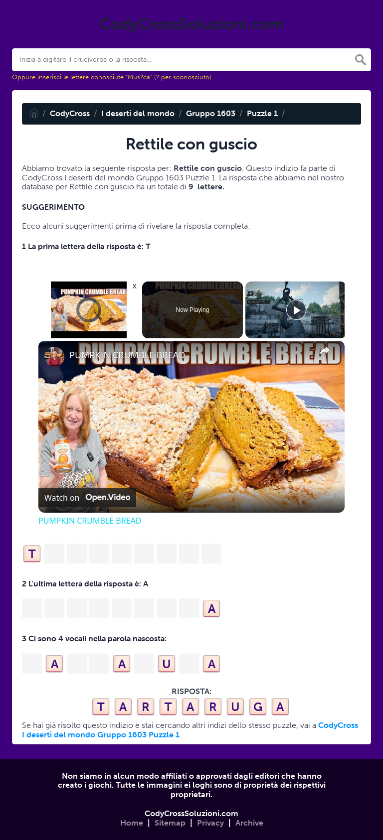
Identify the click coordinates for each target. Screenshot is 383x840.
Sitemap (170, 823)
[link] (54, 357)
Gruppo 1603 (210, 113)
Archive (249, 823)
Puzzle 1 (262, 113)
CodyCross (70, 113)
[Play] (296, 310)
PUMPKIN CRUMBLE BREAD (127, 355)
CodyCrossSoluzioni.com (191, 813)
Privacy (210, 823)
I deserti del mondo (138, 113)
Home (131, 823)
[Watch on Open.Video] (87, 497)
